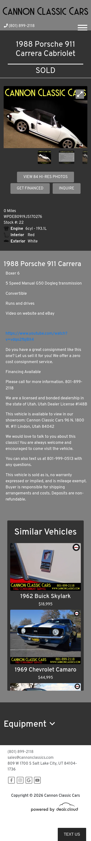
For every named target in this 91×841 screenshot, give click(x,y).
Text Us (72, 834)
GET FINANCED (30, 188)
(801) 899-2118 (19, 26)
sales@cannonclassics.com (31, 757)
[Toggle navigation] (82, 25)
